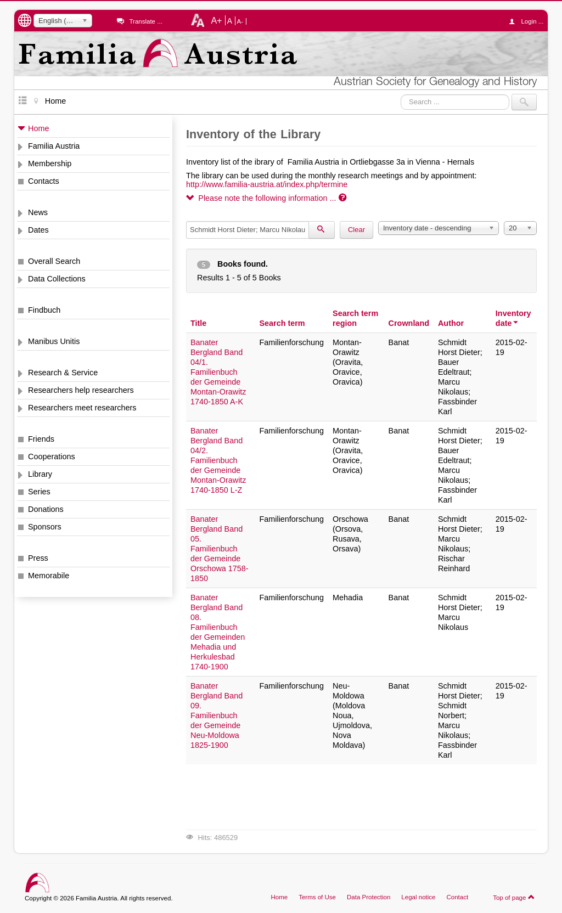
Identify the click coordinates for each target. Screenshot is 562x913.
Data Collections (57, 278)
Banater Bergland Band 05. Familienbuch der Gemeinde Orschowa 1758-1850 (219, 549)
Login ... (529, 21)
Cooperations (51, 456)
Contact (457, 897)
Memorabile (48, 575)
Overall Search (54, 261)
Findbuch (44, 310)
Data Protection (368, 897)
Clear (356, 230)
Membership (49, 163)
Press (38, 558)
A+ (216, 20)
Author (451, 323)
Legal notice (418, 897)
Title (198, 323)
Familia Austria (54, 146)
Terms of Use (317, 897)
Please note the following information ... (266, 198)
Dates (38, 230)
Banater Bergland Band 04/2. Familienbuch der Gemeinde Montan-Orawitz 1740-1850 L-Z (218, 460)
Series (39, 491)
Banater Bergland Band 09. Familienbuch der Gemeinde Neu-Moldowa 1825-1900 (216, 715)
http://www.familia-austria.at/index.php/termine (266, 184)
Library (40, 474)
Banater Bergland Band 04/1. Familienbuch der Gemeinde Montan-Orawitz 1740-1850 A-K (218, 372)
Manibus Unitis (54, 341)
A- (240, 21)
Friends (41, 439)
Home (38, 128)
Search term (282, 323)
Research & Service (63, 372)
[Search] (321, 230)
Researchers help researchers (81, 390)
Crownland (409, 323)
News (38, 212)
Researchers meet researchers (82, 407)
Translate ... (145, 21)
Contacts (43, 181)
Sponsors (44, 526)
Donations (46, 509)
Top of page (514, 897)
